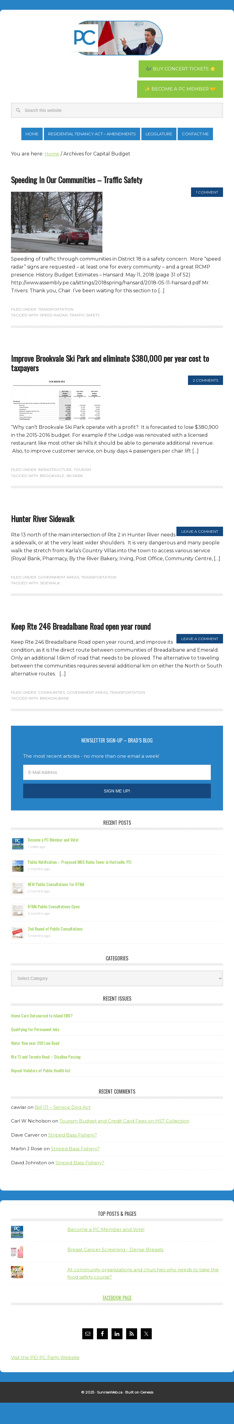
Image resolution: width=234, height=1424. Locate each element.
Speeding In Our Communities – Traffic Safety (76, 201)
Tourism (82, 491)
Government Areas (58, 598)
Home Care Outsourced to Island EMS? (42, 1037)
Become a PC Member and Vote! (53, 861)
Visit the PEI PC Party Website (45, 1379)
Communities (51, 713)
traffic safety (84, 336)
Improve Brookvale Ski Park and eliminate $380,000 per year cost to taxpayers (110, 384)
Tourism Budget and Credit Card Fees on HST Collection (124, 1142)
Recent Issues (117, 1020)
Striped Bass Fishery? (72, 1156)
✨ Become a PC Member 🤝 (179, 90)
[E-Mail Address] (117, 793)
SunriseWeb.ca (109, 1414)
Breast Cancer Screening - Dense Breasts (115, 1271)
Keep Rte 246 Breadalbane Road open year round (81, 647)
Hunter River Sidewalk (42, 540)
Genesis (146, 1414)
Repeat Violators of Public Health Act (40, 1091)
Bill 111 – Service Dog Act (62, 1128)
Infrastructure (55, 491)
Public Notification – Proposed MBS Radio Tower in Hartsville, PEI (79, 883)
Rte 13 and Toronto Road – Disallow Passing (46, 1078)
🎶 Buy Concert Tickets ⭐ (179, 69)
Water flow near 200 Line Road (35, 1064)
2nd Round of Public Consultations (55, 950)
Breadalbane (54, 719)
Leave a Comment (199, 552)
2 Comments (205, 402)
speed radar (54, 336)
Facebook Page (117, 1319)
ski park (74, 497)
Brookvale (52, 497)
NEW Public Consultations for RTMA (56, 905)
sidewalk (50, 604)
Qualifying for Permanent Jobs (35, 1050)
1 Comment (207, 213)
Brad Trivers (117, 38)
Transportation (55, 330)
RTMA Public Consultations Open (54, 927)
